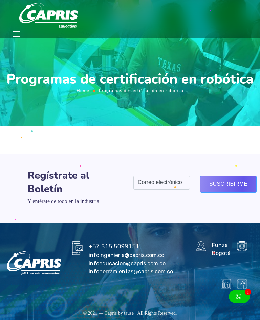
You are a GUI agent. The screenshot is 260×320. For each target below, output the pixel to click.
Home (83, 90)
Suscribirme (228, 184)
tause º (130, 313)
